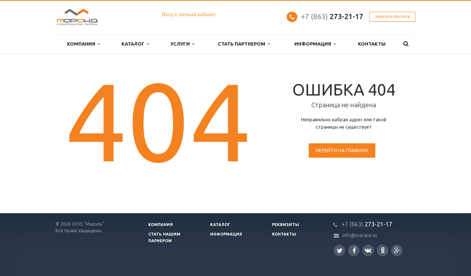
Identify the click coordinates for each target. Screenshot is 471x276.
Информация (226, 234)
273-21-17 (332, 16)
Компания (160, 224)
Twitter (340, 250)
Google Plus (397, 250)
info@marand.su (360, 235)
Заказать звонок (392, 17)
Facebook (354, 250)
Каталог (220, 224)
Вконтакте (368, 250)
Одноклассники (382, 250)
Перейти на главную (342, 150)
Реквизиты (285, 224)
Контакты (284, 234)
